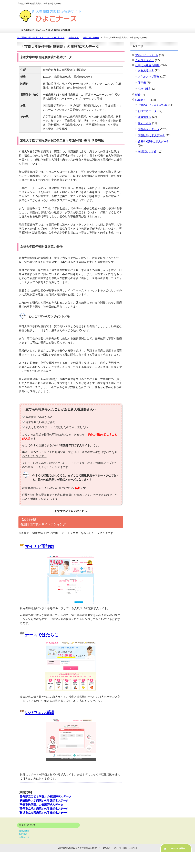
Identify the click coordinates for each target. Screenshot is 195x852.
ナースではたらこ (42, 635)
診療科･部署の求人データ (153, 141)
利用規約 (23, 834)
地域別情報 (144, 117)
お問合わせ (24, 837)
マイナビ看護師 (39, 546)
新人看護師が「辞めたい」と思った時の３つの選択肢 (45, 30)
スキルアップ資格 (148, 76)
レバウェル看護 (39, 712)
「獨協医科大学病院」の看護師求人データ (43, 800)
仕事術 (142, 82)
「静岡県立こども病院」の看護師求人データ (44, 796)
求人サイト (144, 123)
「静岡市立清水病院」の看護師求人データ (43, 808)
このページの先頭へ (176, 848)
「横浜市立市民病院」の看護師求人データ (43, 812)
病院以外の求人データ (151, 135)
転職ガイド (142, 99)
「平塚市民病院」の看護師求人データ (40, 804)
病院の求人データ (148, 129)
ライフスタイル (144, 60)
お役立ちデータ (147, 111)
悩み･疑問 (144, 88)
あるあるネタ (146, 70)
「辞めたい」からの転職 (153, 105)
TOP (41, 37)
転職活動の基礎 (147, 151)
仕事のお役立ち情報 (147, 65)
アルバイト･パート (146, 55)
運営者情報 (24, 831)
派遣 (138, 94)
